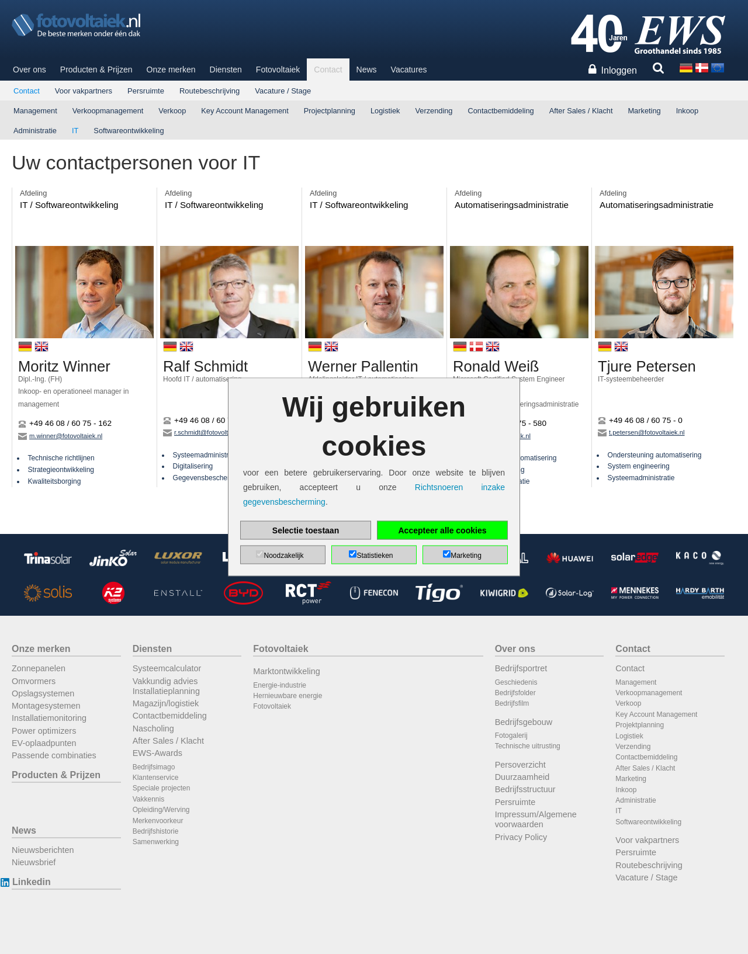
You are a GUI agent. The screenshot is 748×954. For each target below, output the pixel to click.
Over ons (29, 69)
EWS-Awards (157, 753)
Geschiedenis (516, 682)
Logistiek (385, 110)
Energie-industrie (279, 685)
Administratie (35, 130)
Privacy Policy (521, 837)
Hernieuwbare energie (287, 696)
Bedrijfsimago (154, 767)
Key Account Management (244, 110)
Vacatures (409, 69)
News (366, 69)
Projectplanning (329, 110)
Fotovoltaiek (278, 69)
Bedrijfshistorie (156, 831)
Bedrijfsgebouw (523, 722)
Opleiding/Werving (161, 810)
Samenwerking (156, 842)
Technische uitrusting (527, 746)
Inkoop (687, 110)
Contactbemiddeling (501, 110)
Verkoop (172, 110)
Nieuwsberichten (43, 850)
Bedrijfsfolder (515, 693)
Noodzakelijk (283, 555)
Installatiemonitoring (49, 718)
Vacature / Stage (283, 90)
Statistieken (374, 555)
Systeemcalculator (167, 668)
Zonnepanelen (38, 668)
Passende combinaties (54, 755)
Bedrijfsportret (521, 668)
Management (35, 110)
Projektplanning (639, 725)
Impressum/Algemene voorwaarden (536, 819)
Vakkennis (148, 799)
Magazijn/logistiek (166, 703)
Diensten (226, 69)
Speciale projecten (162, 788)
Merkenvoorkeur (158, 821)
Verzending (433, 110)
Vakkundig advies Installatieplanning (166, 686)
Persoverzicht (520, 764)
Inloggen (619, 70)
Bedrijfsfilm (512, 703)
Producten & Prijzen (96, 69)
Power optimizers (44, 731)
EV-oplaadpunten (44, 743)
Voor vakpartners (83, 90)
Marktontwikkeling (286, 671)
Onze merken (171, 69)
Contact (328, 69)
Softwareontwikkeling (129, 130)
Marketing (644, 110)
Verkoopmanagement (108, 110)
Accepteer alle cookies (443, 530)
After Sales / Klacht (581, 110)
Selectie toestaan (305, 530)
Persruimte (145, 90)
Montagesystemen (46, 705)
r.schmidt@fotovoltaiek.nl (205, 432)
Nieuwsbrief (34, 862)
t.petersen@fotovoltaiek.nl (641, 432)
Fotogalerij (511, 735)
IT (75, 130)
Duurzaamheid (522, 777)
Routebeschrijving (209, 90)
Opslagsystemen (43, 693)
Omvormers (34, 681)
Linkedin (31, 882)
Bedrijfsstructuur (525, 789)
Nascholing (153, 728)
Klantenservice (156, 777)
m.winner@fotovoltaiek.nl (60, 435)
